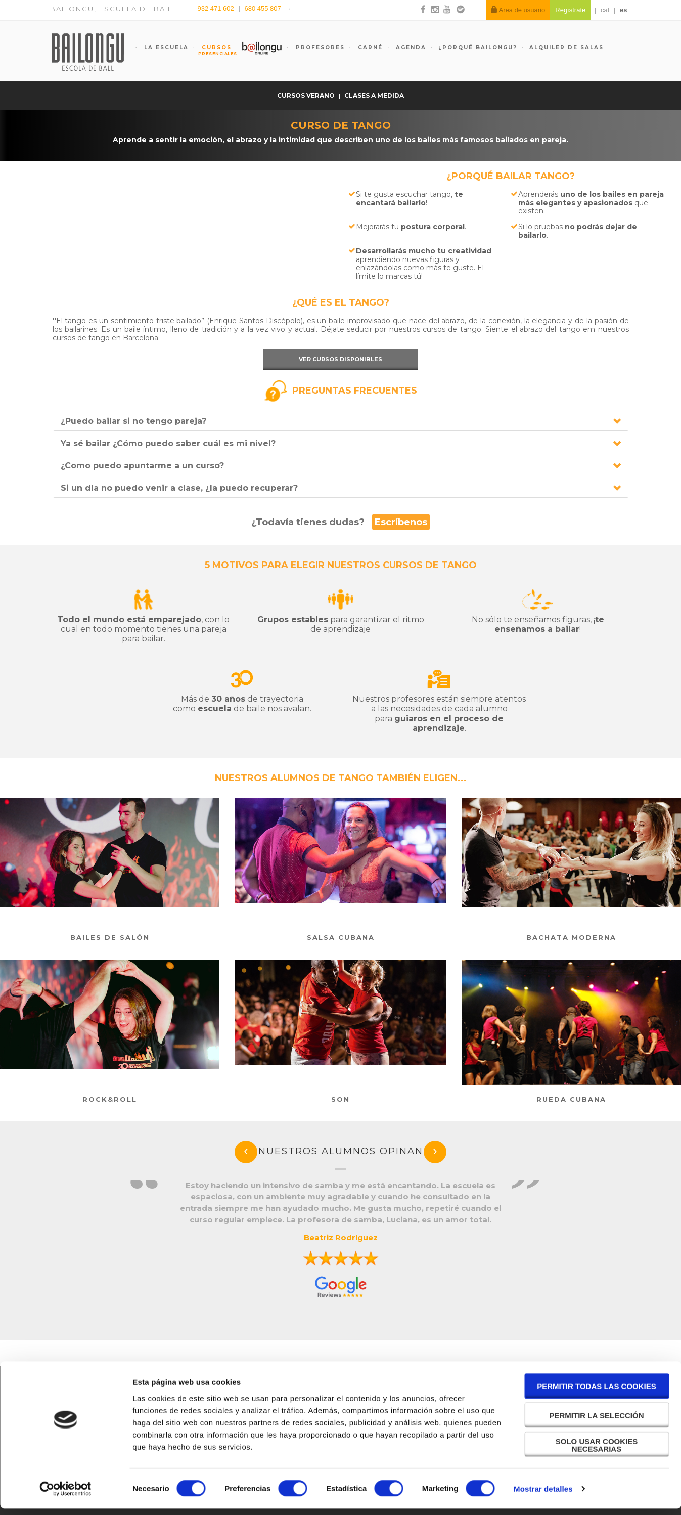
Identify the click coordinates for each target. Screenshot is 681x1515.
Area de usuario (518, 10)
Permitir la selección (597, 1421)
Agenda (409, 47)
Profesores (319, 47)
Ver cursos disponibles (340, 359)
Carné (369, 47)
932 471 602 (217, 8)
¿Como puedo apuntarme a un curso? (142, 465)
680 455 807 (262, 8)
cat (605, 10)
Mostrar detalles (543, 1495)
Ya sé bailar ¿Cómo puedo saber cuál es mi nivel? (168, 443)
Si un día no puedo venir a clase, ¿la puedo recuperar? (179, 488)
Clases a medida (374, 95)
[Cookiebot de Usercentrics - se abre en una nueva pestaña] (65, 1495)
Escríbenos (401, 522)
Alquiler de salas (566, 47)
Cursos (212, 50)
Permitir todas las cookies (596, 1393)
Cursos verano (306, 95)
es (623, 10)
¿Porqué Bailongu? (477, 47)
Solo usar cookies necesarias (597, 1451)
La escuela (165, 47)
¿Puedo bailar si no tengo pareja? (133, 421)
